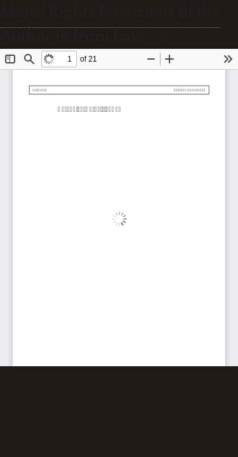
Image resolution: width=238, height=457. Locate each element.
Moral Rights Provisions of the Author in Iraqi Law (110, 23)
